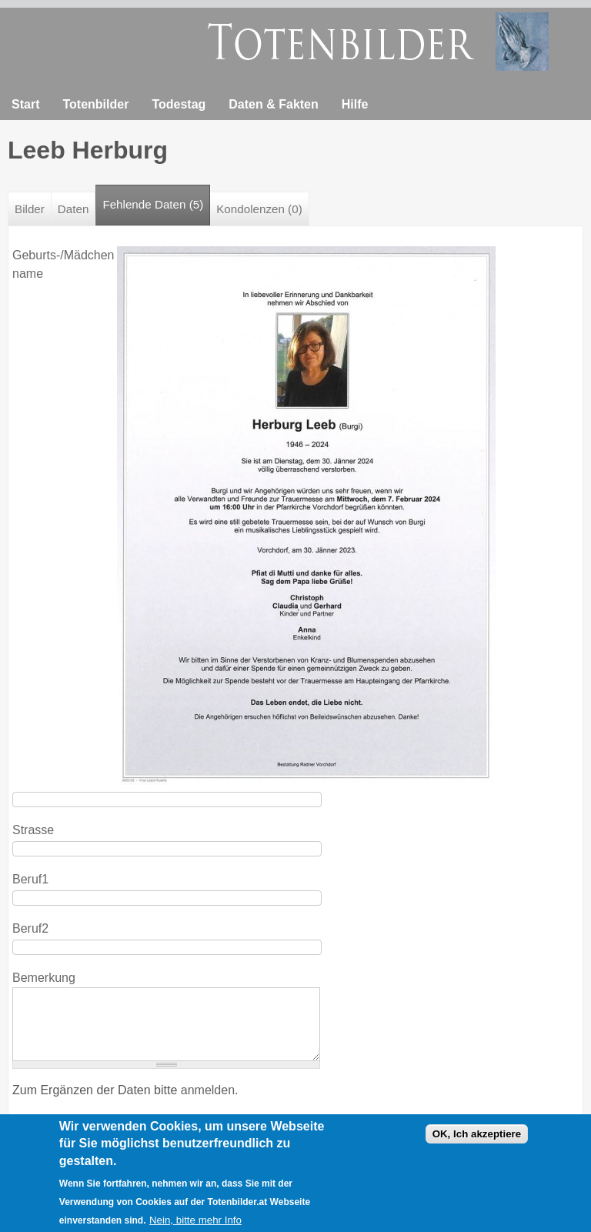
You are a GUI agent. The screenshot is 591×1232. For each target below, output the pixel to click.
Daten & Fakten (273, 104)
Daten (73, 208)
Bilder (30, 208)
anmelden (208, 1090)
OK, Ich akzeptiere (477, 1140)
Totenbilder (95, 104)
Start (25, 104)
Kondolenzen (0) (259, 208)
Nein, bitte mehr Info (195, 1225)
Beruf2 (30, 928)
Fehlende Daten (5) (156, 198)
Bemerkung (43, 977)
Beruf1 (30, 879)
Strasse (33, 829)
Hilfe (355, 104)
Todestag (178, 104)
